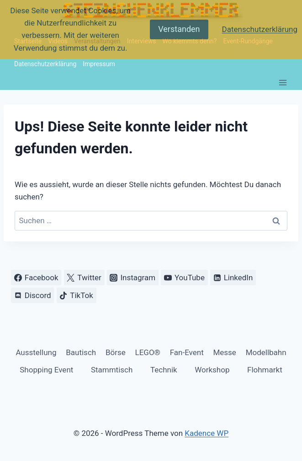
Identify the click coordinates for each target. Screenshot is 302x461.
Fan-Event (187, 352)
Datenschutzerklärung (45, 64)
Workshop (212, 369)
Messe (224, 352)
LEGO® (147, 352)
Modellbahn (266, 352)
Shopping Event (46, 369)
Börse (116, 352)
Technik (163, 369)
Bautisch (81, 352)
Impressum (99, 64)
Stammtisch (111, 369)
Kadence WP (206, 433)
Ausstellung (36, 352)
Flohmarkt (264, 369)
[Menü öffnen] (282, 82)
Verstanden (179, 29)
